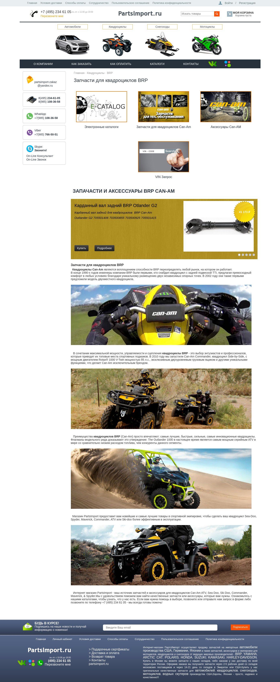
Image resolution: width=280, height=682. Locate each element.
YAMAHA (250, 654)
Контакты (191, 64)
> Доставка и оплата (104, 653)
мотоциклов (152, 674)
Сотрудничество (99, 2)
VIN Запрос (163, 177)
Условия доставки (51, 2)
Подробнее (104, 248)
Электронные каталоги (101, 127)
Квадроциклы (95, 73)
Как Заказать (81, 64)
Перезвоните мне (52, 16)
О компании (43, 64)
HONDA (186, 657)
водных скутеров (175, 674)
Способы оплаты (75, 2)
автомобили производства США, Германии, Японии (200, 648)
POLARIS (172, 657)
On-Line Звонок (36, 159)
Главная (32, 2)
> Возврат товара (102, 656)
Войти (229, 3)
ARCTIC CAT (153, 657)
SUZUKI (200, 657)
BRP (110, 73)
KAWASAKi (216, 657)
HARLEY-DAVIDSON (242, 657)
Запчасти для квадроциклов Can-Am (163, 127)
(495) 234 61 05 (59, 661)
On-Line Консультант (39, 156)
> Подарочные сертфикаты (109, 649)
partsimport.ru (99, 664)
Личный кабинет (62, 639)
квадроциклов (227, 670)
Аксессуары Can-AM (226, 127)
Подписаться (240, 627)
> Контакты (97, 660)
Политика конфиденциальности (172, 2)
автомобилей (205, 670)
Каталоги (157, 64)
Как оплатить (120, 64)
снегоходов (248, 670)
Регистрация (247, 3)
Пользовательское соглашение (130, 2)
